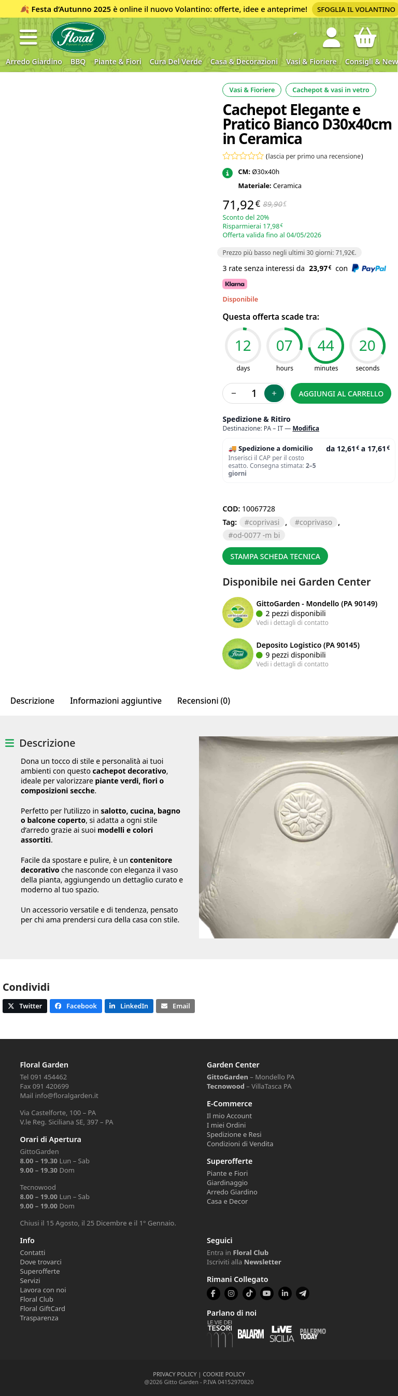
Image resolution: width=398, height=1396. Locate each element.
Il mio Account (229, 1115)
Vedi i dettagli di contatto (292, 622)
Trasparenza (39, 1317)
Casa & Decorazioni (244, 61)
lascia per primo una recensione (314, 156)
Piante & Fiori (117, 61)
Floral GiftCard (42, 1308)
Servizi (30, 1280)
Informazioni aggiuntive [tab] (116, 700)
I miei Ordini (226, 1125)
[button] (28, 37)
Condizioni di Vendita (240, 1143)
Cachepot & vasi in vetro (330, 90)
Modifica (305, 428)
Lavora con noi (43, 1289)
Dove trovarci (40, 1261)
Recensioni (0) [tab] (203, 700)
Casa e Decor (227, 1201)
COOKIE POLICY (224, 1374)
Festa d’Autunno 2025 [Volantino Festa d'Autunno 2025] (71, 9)
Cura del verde (176, 61)
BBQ (78, 61)
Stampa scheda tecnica (275, 556)
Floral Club (36, 1299)
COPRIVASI (264, 522)
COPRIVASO (316, 522)
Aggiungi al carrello (341, 393)
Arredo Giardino (34, 61)
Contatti (32, 1252)
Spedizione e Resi (234, 1134)
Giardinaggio (227, 1182)
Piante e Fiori (227, 1173)
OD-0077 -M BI (256, 535)
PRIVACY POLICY (174, 1374)
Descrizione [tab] (32, 700)
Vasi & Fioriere (311, 61)
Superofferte (40, 1271)
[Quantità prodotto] (254, 393)
